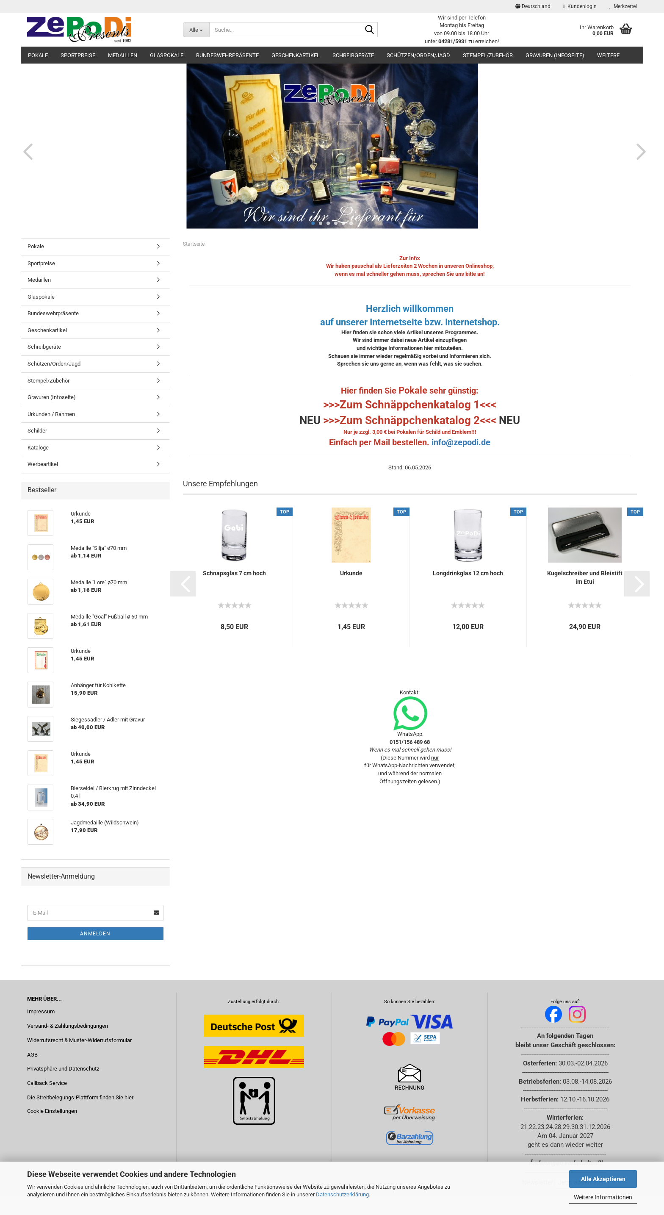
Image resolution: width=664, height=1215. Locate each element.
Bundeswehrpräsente (227, 55)
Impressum (41, 1011)
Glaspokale (166, 55)
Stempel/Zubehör (488, 55)
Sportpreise (78, 55)
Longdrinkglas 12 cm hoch (468, 573)
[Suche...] (196, 29)
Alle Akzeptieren (603, 1179)
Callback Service (47, 1083)
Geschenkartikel (295, 55)
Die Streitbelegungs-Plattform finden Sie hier (80, 1097)
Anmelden (95, 934)
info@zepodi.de (461, 442)
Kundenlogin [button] (580, 6)
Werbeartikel (43, 464)
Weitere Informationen (603, 1197)
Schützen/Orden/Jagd (418, 55)
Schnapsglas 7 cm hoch (234, 573)
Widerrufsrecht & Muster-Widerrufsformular (79, 1040)
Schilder (37, 430)
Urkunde (351, 573)
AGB (32, 1054)
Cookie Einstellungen (52, 1111)
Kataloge (38, 447)
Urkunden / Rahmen (51, 414)
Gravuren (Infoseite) (555, 55)
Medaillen (122, 55)
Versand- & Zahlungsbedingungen (67, 1026)
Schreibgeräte (353, 55)
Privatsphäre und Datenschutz (63, 1068)
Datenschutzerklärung (342, 1194)
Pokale (38, 55)
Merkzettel (623, 6)
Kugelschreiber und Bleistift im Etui (584, 577)
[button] (533, 6)
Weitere (608, 55)
